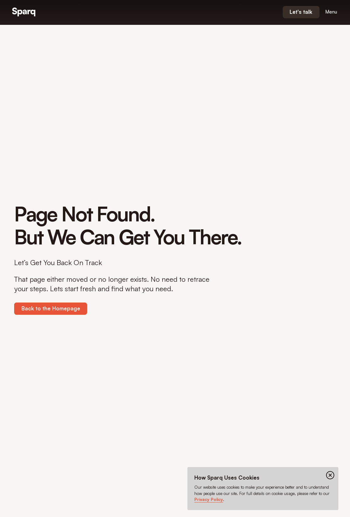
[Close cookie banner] (330, 475)
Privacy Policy (208, 499)
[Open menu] (331, 12)
